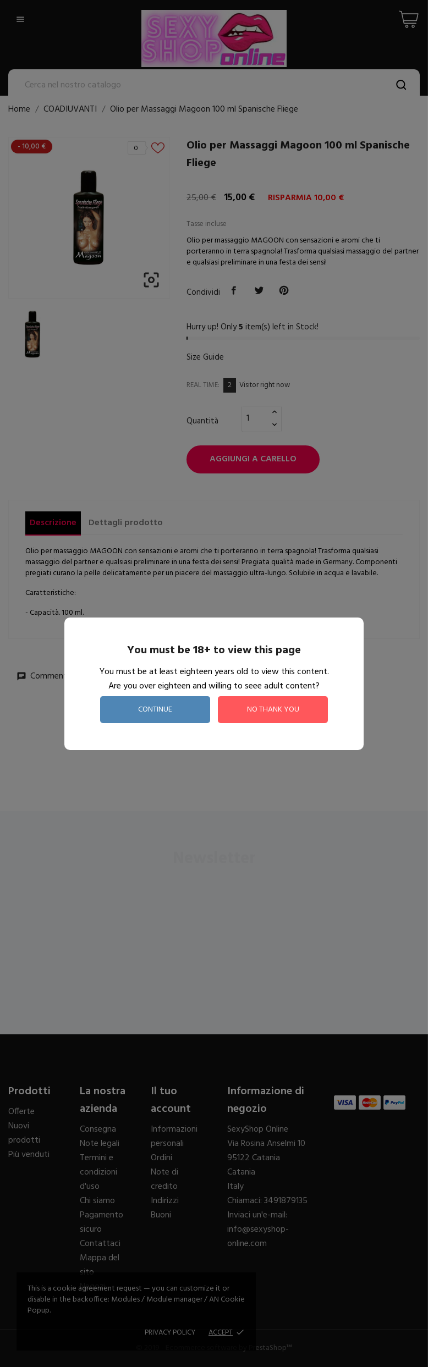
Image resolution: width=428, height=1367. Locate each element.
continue (155, 709)
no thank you (273, 709)
